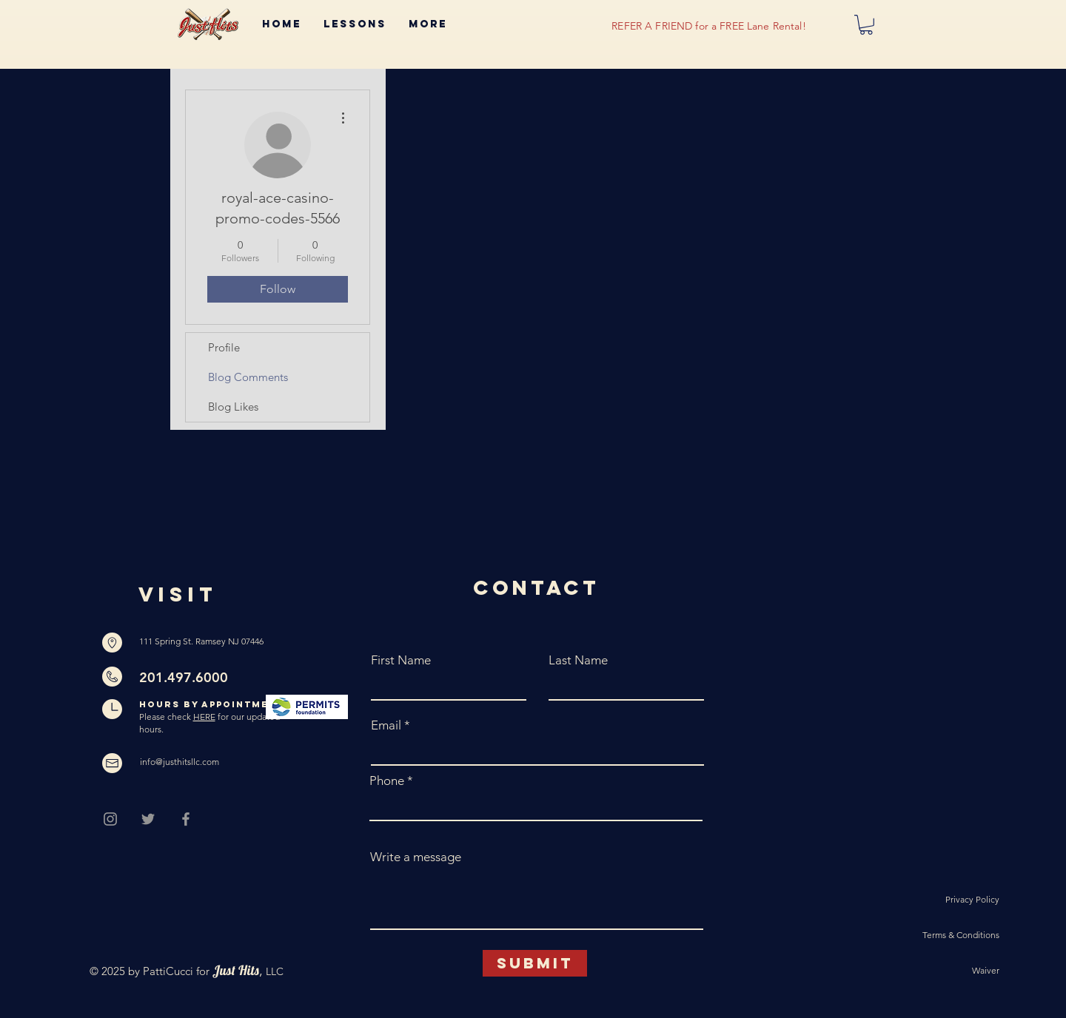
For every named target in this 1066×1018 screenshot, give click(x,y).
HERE (204, 716)
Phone (386, 781)
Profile (224, 347)
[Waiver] (946, 971)
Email (386, 725)
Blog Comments (248, 377)
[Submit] (534, 963)
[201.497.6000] (202, 677)
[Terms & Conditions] (946, 936)
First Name (401, 660)
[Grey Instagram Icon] (110, 819)
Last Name (578, 660)
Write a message (415, 857)
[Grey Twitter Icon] (148, 819)
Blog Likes (233, 407)
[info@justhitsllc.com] (182, 763)
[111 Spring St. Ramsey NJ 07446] (202, 642)
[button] (866, 25)
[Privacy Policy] (946, 900)
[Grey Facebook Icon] (186, 819)
